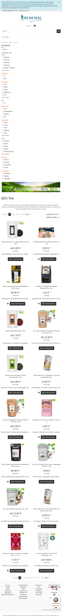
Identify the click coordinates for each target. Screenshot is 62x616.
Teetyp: (3, 55)
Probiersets (38, 594)
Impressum (23, 587)
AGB (23, 589)
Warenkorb (8, 591)
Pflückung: (4, 157)
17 (22, 214)
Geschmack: (4, 82)
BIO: (2, 100)
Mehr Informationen (15, 259)
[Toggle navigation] (3, 37)
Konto (7, 589)
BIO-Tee (4, 49)
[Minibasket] (34, 26)
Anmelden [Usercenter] (28, 25)
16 (52, 217)
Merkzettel (8, 592)
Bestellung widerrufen (7, 594)
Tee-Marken (38, 589)
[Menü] (59, 597)
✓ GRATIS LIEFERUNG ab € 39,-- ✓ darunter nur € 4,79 (15, 10)
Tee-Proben (38, 592)
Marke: (3, 138)
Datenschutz (23, 591)
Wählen (52, 214)
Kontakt (8, 587)
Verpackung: (4, 106)
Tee (2, 47)
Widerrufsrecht (23, 596)
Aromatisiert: (4, 73)
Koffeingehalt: (5, 171)
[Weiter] (27, 214)
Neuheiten (39, 591)
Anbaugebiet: (5, 120)
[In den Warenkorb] (39, 259)
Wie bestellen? (23, 598)
